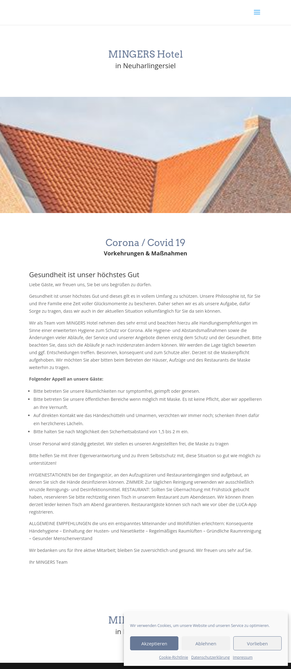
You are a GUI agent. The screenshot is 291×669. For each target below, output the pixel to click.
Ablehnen (206, 643)
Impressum (243, 657)
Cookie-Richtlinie (173, 657)
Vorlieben (257, 643)
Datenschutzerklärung (210, 657)
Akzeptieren (154, 643)
